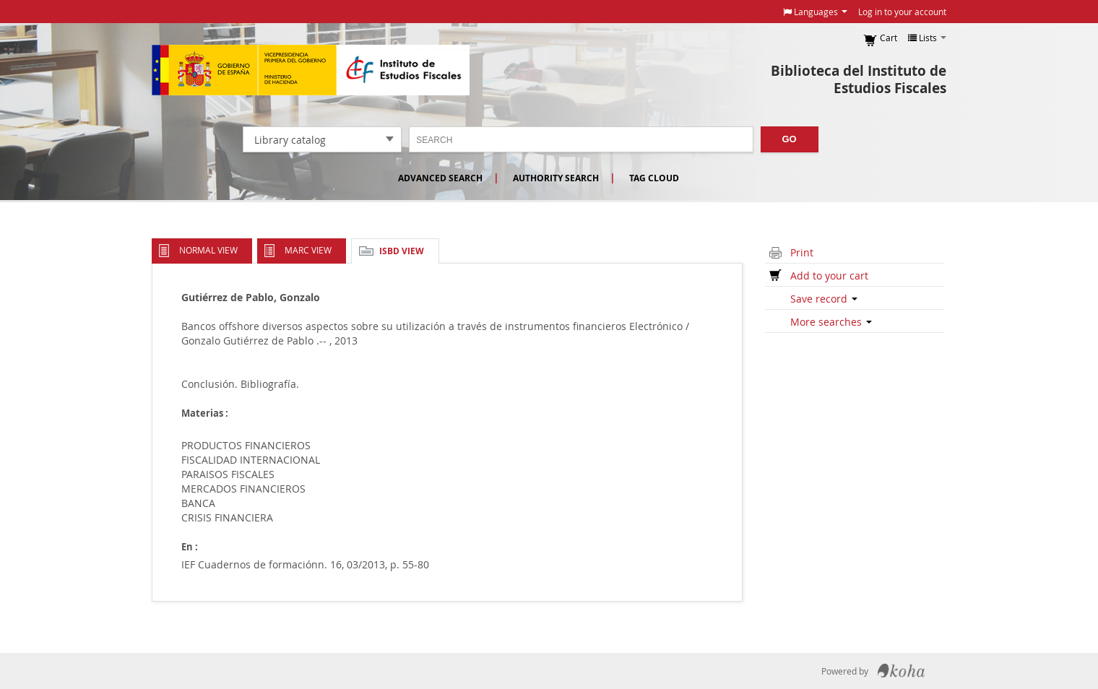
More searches (831, 322)
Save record (823, 299)
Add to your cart (829, 275)
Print (801, 252)
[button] (815, 11)
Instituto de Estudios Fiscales (311, 70)
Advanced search (440, 178)
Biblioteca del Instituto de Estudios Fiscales (858, 79)
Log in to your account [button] (902, 11)
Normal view (208, 250)
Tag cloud (654, 178)
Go (789, 139)
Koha (901, 671)
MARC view (308, 250)
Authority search (556, 178)
